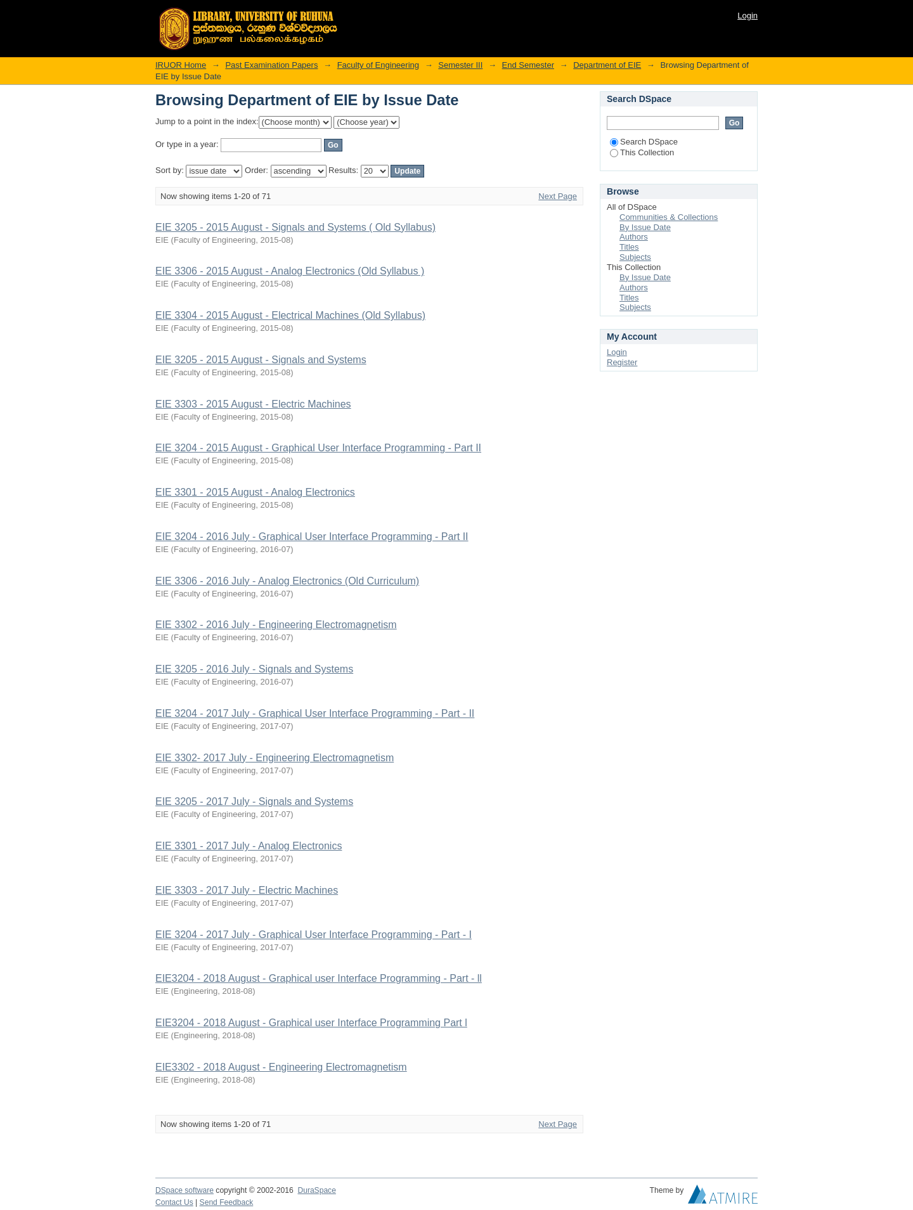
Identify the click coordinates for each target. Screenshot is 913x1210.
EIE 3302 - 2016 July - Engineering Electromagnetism (276, 624)
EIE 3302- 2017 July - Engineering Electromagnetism (274, 757)
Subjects (635, 257)
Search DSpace (644, 141)
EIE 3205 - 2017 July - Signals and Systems (254, 801)
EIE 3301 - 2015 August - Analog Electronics (255, 492)
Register (622, 362)
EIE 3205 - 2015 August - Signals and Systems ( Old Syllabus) (295, 227)
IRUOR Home (180, 65)
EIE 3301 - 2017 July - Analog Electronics (248, 845)
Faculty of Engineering (378, 65)
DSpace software (184, 1190)
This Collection (642, 152)
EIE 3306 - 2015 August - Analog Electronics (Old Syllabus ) (289, 271)
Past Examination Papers (271, 65)
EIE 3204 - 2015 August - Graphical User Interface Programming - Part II (318, 447)
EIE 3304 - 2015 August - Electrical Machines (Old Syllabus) (290, 315)
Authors (633, 236)
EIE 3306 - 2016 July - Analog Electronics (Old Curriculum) (287, 581)
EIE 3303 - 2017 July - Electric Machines (246, 890)
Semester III (460, 65)
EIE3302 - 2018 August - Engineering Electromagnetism (281, 1067)
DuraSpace (316, 1190)
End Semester (528, 65)
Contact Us (174, 1202)
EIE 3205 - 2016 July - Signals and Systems (254, 669)
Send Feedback (227, 1202)
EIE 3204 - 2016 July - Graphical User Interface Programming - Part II (312, 536)
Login (747, 15)
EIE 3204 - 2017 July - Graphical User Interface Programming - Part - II (314, 713)
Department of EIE (607, 65)
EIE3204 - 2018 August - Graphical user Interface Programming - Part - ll (318, 978)
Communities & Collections (668, 217)
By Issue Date (645, 227)
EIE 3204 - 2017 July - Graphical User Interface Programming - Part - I (313, 934)
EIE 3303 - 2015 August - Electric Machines (253, 404)
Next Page (557, 196)
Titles (629, 247)
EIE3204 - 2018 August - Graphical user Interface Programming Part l (311, 1022)
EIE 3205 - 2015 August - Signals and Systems (260, 359)
